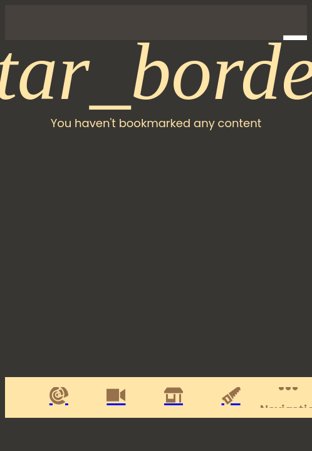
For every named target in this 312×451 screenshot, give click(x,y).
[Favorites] (257, 23)
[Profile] (289, 23)
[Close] (22, 22)
